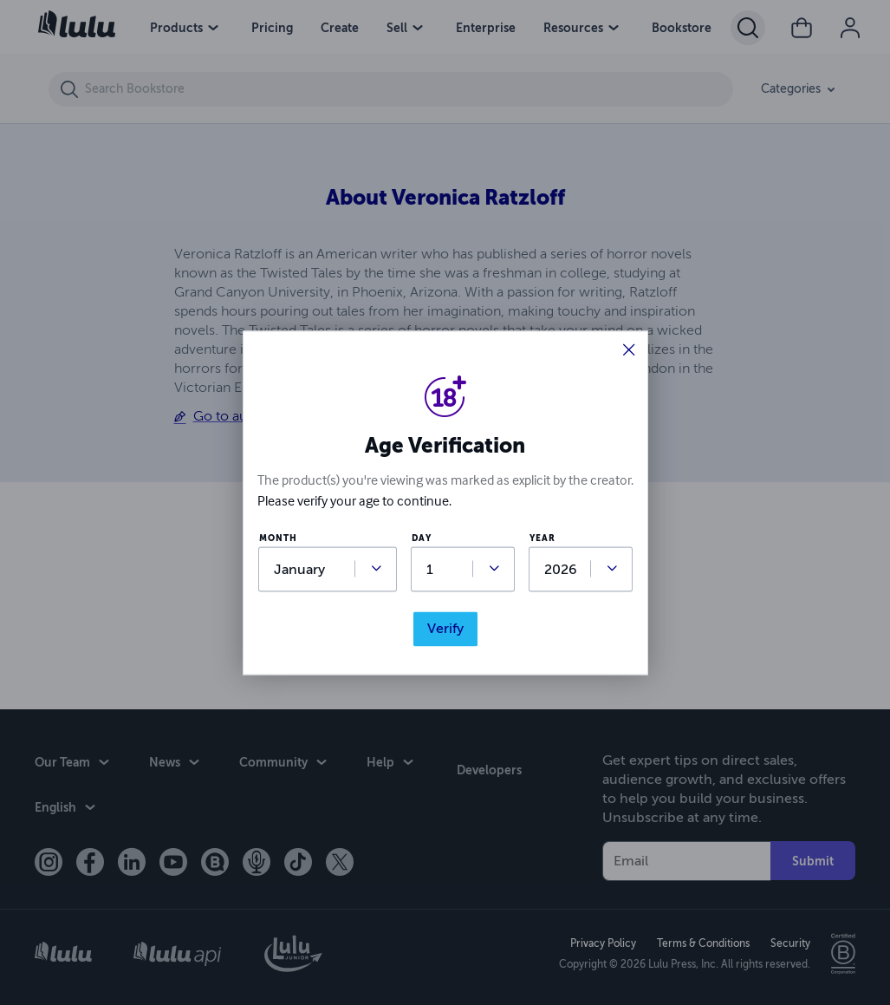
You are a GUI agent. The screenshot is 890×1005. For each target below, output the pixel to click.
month (278, 539)
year (542, 539)
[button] (629, 352)
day (422, 539)
